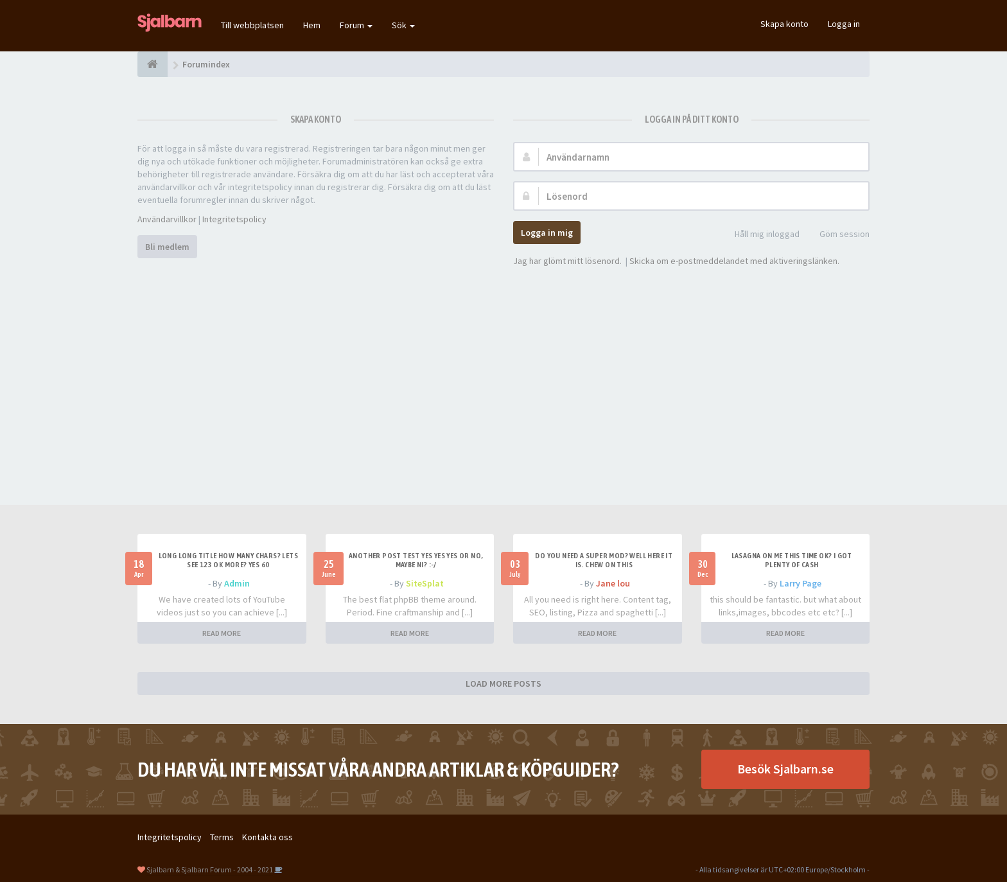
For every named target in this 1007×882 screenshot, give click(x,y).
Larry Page (800, 583)
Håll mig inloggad (760, 235)
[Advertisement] (503, 370)
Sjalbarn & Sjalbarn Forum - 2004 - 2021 (209, 869)
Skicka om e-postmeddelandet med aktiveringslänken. (734, 261)
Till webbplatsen (252, 25)
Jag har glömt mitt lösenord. (567, 261)
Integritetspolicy (234, 219)
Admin (237, 583)
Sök (403, 25)
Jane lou (613, 583)
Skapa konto (784, 24)
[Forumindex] (152, 64)
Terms (222, 837)
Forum (356, 25)
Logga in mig (547, 232)
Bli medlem (167, 246)
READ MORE (221, 633)
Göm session (837, 235)
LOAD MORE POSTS (503, 683)
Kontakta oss (267, 837)
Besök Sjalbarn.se (785, 769)
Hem (311, 25)
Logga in (844, 24)
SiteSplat (425, 583)
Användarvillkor (167, 219)
